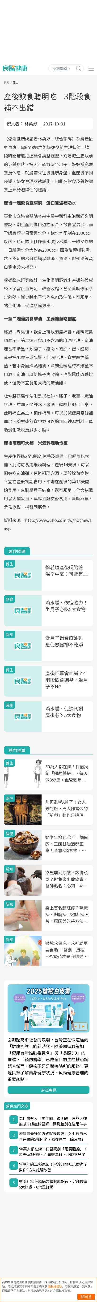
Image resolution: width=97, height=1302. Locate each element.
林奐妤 (31, 124)
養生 (15, 82)
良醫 (6, 82)
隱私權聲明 (55, 1286)
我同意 (86, 1297)
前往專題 (48, 1090)
